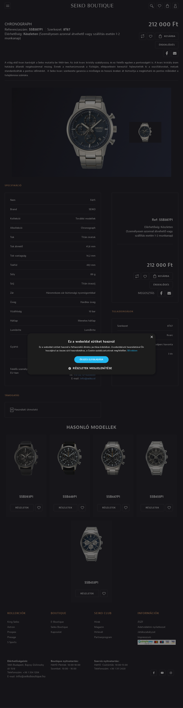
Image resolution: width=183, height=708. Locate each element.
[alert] (91, 354)
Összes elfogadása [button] (91, 359)
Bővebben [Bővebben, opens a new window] (132, 350)
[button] (91, 368)
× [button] (151, 337)
